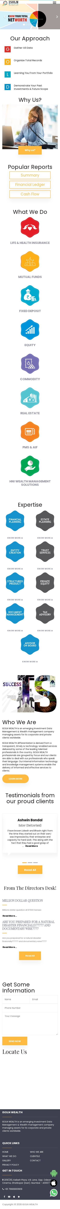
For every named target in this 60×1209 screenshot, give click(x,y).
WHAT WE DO (9, 1156)
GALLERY (6, 1160)
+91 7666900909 (13, 1189)
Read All (30, 955)
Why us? (30, 150)
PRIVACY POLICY (10, 1164)
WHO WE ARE (36, 1151)
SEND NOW (15, 1041)
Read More (31, 846)
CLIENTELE (35, 1156)
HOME (5, 1151)
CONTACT (35, 1160)
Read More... (10, 915)
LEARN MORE (15, 778)
